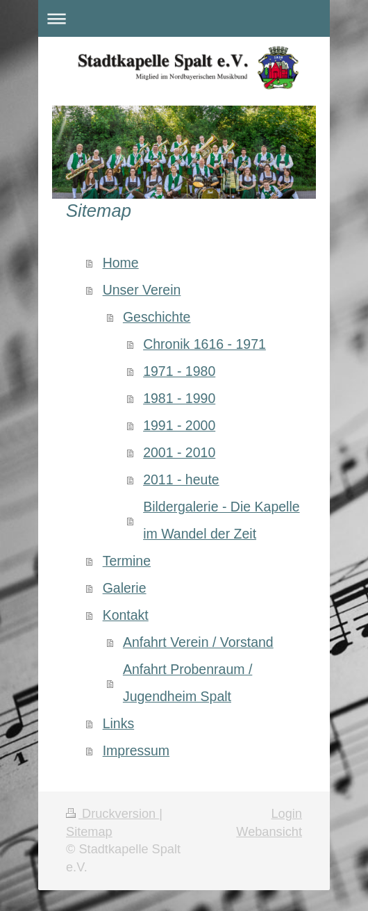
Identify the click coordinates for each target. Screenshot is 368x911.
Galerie (125, 588)
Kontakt (126, 615)
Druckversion (112, 814)
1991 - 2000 (179, 425)
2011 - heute (181, 479)
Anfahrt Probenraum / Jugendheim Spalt (187, 683)
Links (119, 723)
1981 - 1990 (179, 398)
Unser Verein (142, 289)
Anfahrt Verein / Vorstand (198, 642)
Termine (127, 560)
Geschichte (157, 317)
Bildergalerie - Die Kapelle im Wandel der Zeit (221, 520)
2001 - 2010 (179, 452)
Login (286, 814)
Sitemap (89, 832)
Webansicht (269, 832)
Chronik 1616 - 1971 (204, 344)
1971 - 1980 (179, 371)
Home (121, 262)
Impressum (136, 750)
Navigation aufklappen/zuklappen (184, 18)
